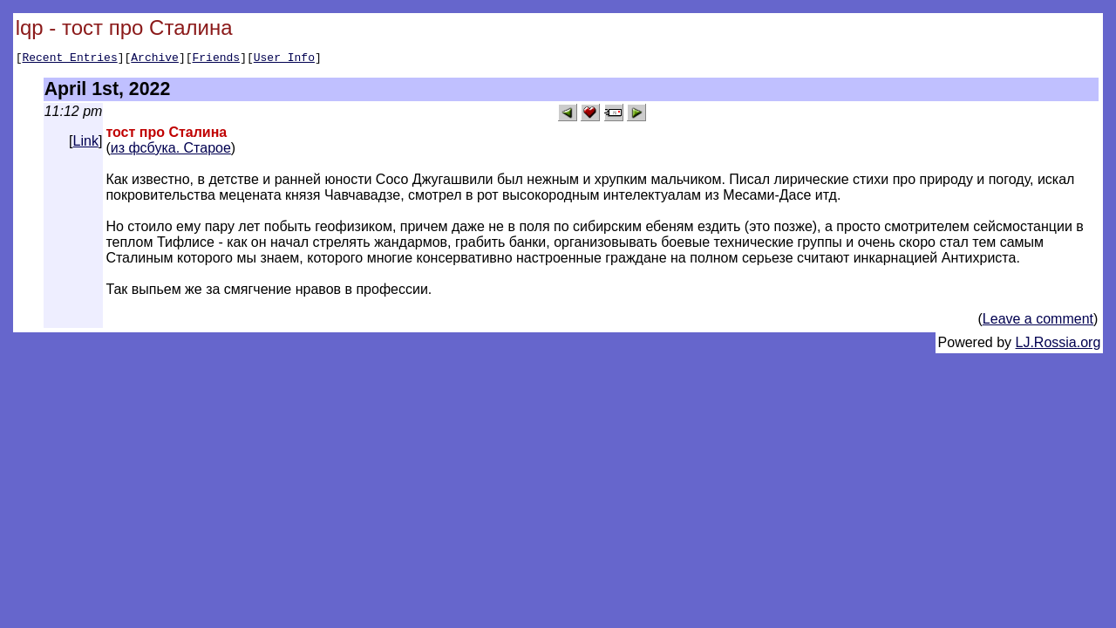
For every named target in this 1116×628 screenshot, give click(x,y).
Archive (155, 59)
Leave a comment (1038, 321)
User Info (284, 59)
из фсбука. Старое (171, 150)
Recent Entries (69, 59)
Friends (217, 59)
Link (86, 143)
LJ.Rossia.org (1058, 345)
